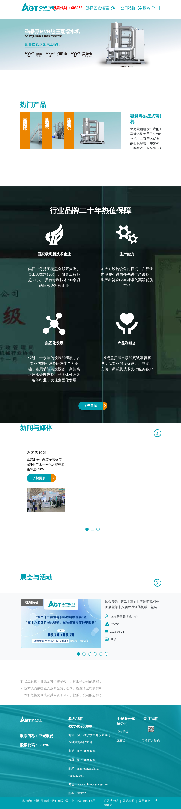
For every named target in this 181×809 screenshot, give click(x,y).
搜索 (150, 8)
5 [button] (100, 654)
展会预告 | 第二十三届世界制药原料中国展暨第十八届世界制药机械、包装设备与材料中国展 (132, 607)
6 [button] (106, 654)
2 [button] (92, 529)
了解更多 (39, 478)
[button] (160, 8)
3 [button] (98, 529)
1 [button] (87, 529)
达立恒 (120, 740)
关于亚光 (90, 406)
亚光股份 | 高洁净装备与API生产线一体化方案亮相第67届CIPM (46, 464)
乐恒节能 (122, 732)
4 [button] (95, 654)
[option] (90, 44)
